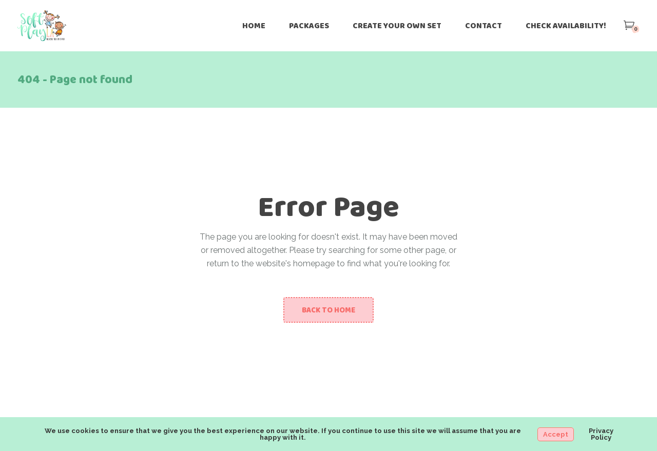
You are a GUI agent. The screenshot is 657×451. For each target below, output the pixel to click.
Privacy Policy (601, 434)
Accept (555, 434)
